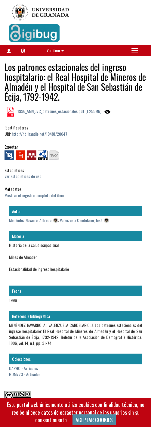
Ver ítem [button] (55, 50)
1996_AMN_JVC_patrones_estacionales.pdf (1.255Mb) (59, 111)
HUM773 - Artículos (24, 374)
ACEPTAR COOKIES (94, 420)
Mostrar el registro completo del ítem (34, 195)
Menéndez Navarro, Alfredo (30, 220)
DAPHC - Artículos (23, 368)
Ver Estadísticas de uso (23, 176)
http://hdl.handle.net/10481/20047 (39, 134)
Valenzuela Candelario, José (81, 220)
